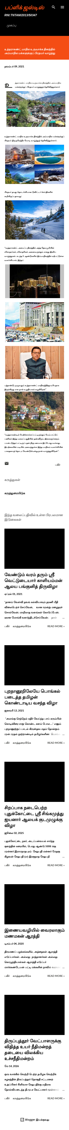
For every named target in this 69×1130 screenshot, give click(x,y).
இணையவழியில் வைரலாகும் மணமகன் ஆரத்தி (34, 933)
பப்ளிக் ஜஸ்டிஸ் (24, 7)
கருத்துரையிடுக (14, 493)
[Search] (53, 6)
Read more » (56, 626)
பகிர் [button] (57, 464)
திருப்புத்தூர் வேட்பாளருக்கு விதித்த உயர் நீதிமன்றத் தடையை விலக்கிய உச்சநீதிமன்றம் (32, 1049)
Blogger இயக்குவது (34, 1119)
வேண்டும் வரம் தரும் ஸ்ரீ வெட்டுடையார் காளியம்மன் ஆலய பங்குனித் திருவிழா (33, 580)
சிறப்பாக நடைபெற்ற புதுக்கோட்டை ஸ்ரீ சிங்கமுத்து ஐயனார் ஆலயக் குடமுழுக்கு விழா (34, 816)
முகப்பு (11, 25)
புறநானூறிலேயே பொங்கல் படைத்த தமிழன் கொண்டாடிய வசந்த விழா (32, 697)
